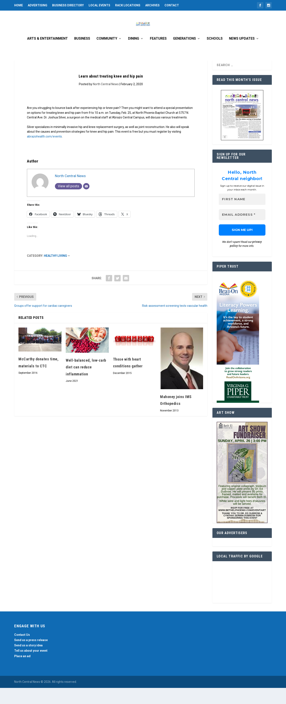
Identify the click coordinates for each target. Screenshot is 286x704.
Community (106, 55)
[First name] (242, 215)
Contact (172, 5)
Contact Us (22, 651)
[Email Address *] (242, 230)
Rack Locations (127, 5)
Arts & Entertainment (47, 55)
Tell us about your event (30, 667)
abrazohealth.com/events (44, 152)
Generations (184, 55)
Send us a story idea (28, 661)
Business (82, 55)
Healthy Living (55, 272)
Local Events (99, 5)
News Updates (242, 55)
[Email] (86, 202)
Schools (215, 55)
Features (158, 55)
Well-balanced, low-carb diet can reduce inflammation (86, 383)
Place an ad (22, 672)
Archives (152, 5)
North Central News (106, 100)
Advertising (37, 5)
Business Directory (68, 5)
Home (18, 5)
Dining (133, 55)
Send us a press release (31, 656)
